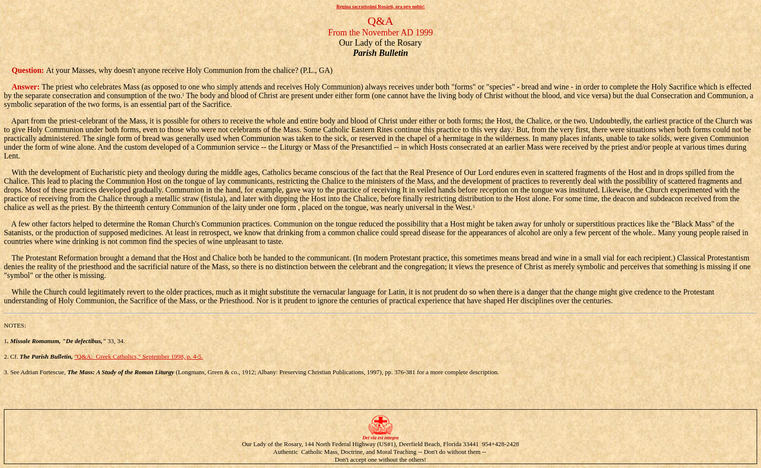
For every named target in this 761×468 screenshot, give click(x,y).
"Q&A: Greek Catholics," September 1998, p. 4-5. (138, 356)
